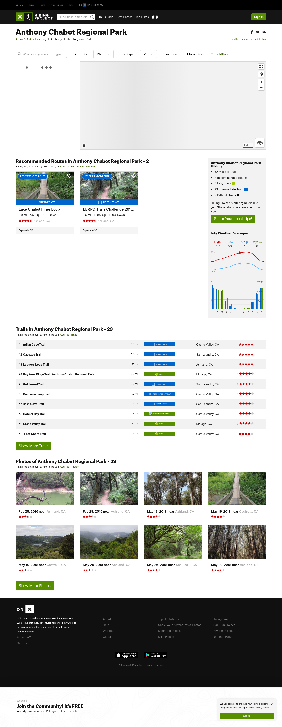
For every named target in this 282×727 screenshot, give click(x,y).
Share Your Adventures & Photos (179, 625)
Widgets (108, 630)
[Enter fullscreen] (261, 66)
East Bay (41, 39)
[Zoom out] (261, 87)
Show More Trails (33, 445)
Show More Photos (35, 585)
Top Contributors (169, 619)
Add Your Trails (68, 334)
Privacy (159, 664)
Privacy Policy (262, 707)
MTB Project (166, 636)
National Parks (222, 636)
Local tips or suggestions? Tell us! (248, 38)
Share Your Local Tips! (233, 218)
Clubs (107, 636)
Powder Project (223, 630)
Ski (71, 5)
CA (29, 39)
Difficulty (80, 54)
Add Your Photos (69, 466)
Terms (149, 664)
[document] (247, 710)
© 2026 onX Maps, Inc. (131, 664)
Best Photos (124, 17)
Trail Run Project (224, 625)
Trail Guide (106, 17)
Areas (19, 39)
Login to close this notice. (64, 711)
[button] (252, 31)
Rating (148, 54)
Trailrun (57, 5)
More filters (195, 54)
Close (247, 715)
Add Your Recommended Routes (78, 166)
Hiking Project (222, 619)
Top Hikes (142, 17)
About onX (24, 637)
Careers (22, 643)
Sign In (259, 17)
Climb (19, 5)
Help (106, 625)
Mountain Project (169, 630)
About (107, 619)
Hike (42, 5)
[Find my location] (261, 74)
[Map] (173, 105)
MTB (31, 5)
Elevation (170, 54)
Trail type (127, 54)
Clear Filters (219, 54)
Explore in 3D (26, 230)
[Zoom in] (261, 82)
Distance (103, 54)
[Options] (259, 142)
